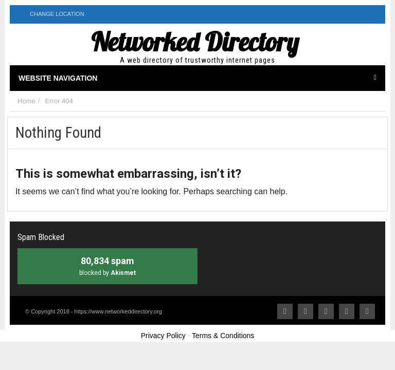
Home (26, 101)
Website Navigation (197, 78)
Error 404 (59, 101)
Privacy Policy (163, 335)
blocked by (107, 265)
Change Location (50, 13)
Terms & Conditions (223, 335)
